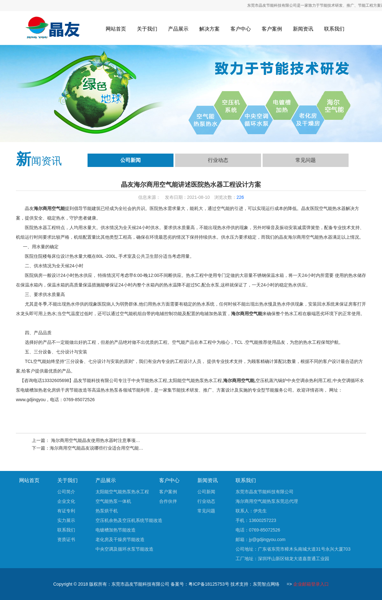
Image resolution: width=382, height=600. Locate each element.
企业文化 (66, 501)
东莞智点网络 (266, 584)
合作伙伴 (168, 501)
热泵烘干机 (107, 510)
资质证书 (66, 539)
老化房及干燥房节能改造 (120, 539)
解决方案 (209, 29)
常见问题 (305, 160)
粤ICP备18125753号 (208, 584)
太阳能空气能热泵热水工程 (122, 491)
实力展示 (66, 520)
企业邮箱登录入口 (311, 584)
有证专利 (66, 510)
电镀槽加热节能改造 (116, 529)
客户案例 (272, 29)
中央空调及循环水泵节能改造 (124, 549)
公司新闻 (130, 160)
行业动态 (218, 160)
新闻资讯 (303, 29)
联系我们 (334, 29)
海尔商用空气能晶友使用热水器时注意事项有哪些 (99, 440)
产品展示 (178, 29)
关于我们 (147, 29)
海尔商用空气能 (49, 208)
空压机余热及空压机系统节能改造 (129, 520)
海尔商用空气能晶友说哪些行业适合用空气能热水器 (101, 448)
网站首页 (116, 29)
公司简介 (66, 491)
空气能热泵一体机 (113, 501)
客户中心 (240, 29)
